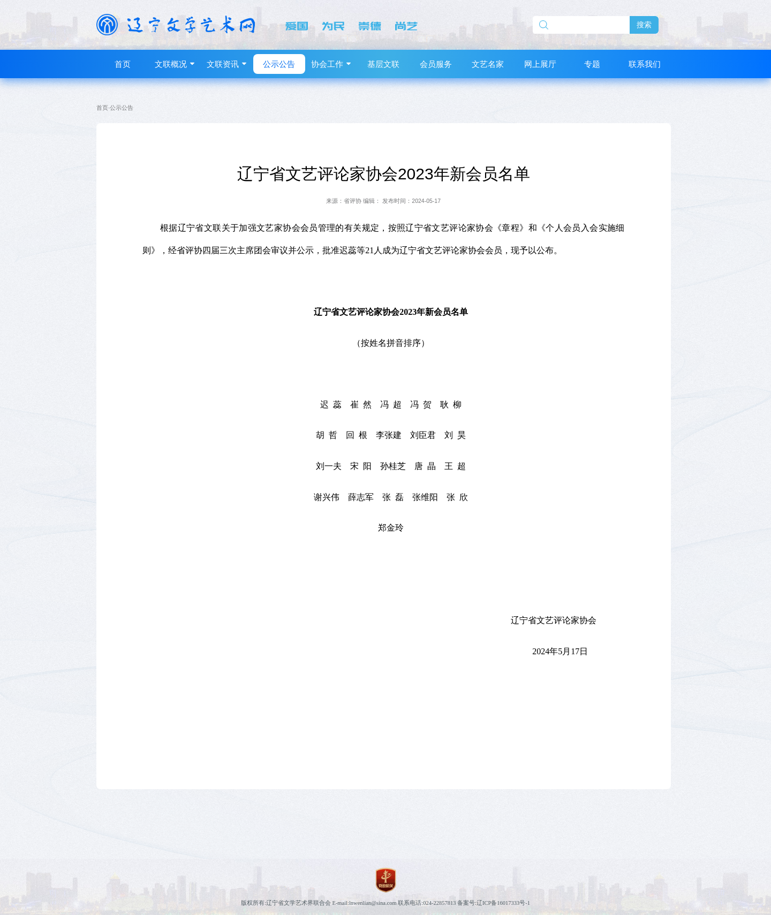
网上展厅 (540, 64)
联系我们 (645, 64)
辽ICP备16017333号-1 (503, 903)
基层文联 (383, 64)
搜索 (644, 25)
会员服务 (436, 64)
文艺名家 (488, 64)
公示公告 (279, 64)
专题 (592, 64)
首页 (123, 64)
